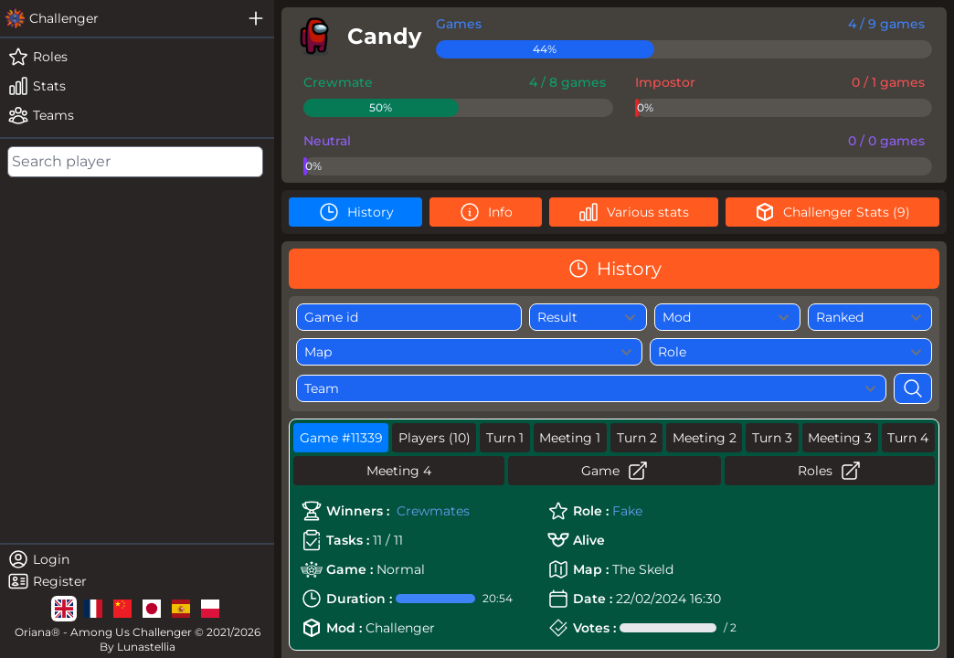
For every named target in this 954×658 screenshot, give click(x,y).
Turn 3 (772, 438)
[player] (355, 36)
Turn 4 (907, 438)
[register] (137, 581)
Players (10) (434, 438)
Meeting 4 (398, 470)
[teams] (137, 115)
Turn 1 (505, 438)
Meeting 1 (569, 438)
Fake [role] (627, 511)
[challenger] (119, 18)
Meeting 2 (705, 438)
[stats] (137, 86)
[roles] (137, 57)
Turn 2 (637, 438)
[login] (137, 559)
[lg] (64, 608)
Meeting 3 (840, 438)
